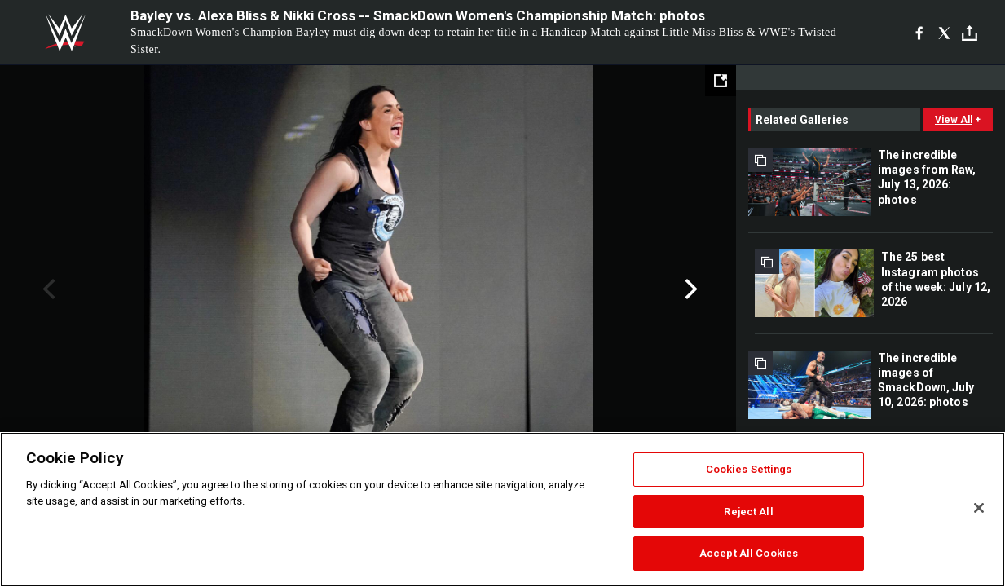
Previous (47, 289)
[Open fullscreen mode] (720, 80)
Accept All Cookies (748, 553)
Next (689, 289)
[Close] (979, 508)
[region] (502, 509)
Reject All (748, 511)
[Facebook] (919, 32)
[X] (944, 32)
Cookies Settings (749, 469)
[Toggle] (969, 33)
